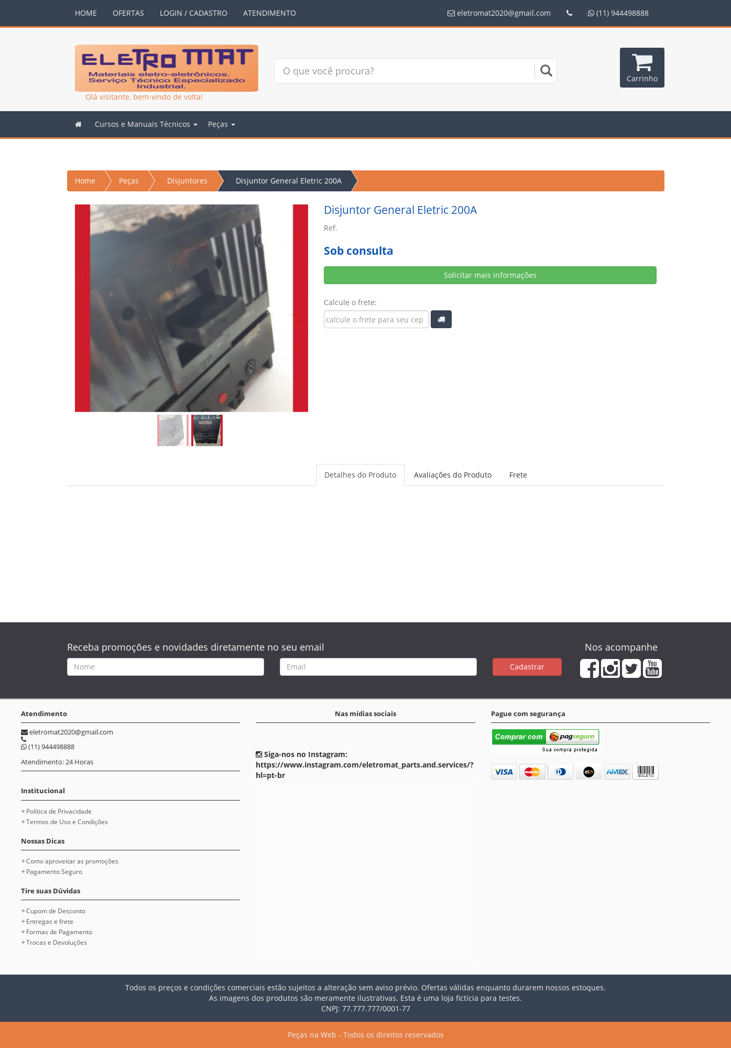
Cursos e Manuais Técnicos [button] (146, 124)
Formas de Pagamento (59, 931)
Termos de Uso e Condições (67, 821)
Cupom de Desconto (55, 910)
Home (85, 181)
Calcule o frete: (350, 302)
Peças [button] (221, 124)
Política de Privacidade (59, 811)
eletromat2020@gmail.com (499, 13)
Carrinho (642, 67)
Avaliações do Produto (453, 475)
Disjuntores (187, 181)
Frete (518, 475)
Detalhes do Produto (360, 475)
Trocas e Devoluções (56, 942)
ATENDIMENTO (269, 13)
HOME (86, 13)
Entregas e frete (49, 921)
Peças (129, 181)
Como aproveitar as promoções (72, 861)
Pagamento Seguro (54, 871)
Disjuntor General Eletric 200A (289, 181)
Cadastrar (527, 667)
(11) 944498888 (618, 13)
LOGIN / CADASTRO (193, 13)
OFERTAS (128, 13)
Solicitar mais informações (490, 275)
